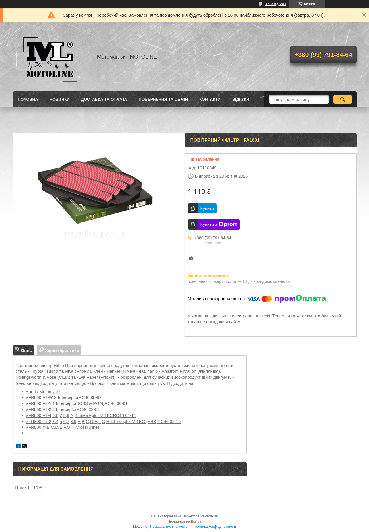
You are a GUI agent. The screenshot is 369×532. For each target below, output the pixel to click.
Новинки (60, 99)
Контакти (210, 99)
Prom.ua (211, 516)
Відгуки (240, 99)
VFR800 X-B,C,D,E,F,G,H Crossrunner (63, 427)
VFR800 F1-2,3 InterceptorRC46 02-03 (63, 409)
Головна (28, 99)
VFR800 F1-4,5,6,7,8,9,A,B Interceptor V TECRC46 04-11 (81, 415)
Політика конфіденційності (215, 527)
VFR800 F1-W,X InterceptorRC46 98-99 (64, 397)
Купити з (218, 224)
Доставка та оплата (104, 99)
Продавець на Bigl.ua (184, 521)
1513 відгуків (275, 4)
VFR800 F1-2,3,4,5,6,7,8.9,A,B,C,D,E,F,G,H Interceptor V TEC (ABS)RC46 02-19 (103, 421)
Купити (207, 208)
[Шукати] (342, 99)
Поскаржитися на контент (170, 527)
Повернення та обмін (163, 99)
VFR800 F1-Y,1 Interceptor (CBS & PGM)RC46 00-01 (77, 403)
